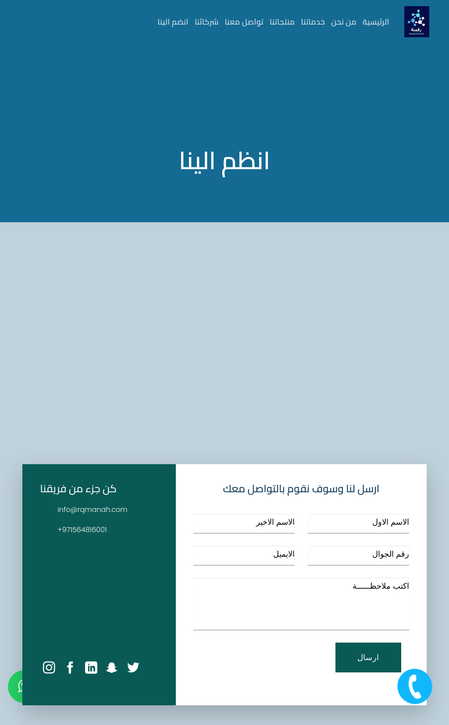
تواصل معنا (244, 21)
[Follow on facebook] (70, 668)
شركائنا (207, 21)
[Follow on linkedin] (91, 668)
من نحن (343, 21)
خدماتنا (313, 21)
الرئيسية (376, 21)
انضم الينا (173, 21)
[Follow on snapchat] (112, 668)
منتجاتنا (282, 21)
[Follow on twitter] (133, 668)
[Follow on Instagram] (49, 668)
